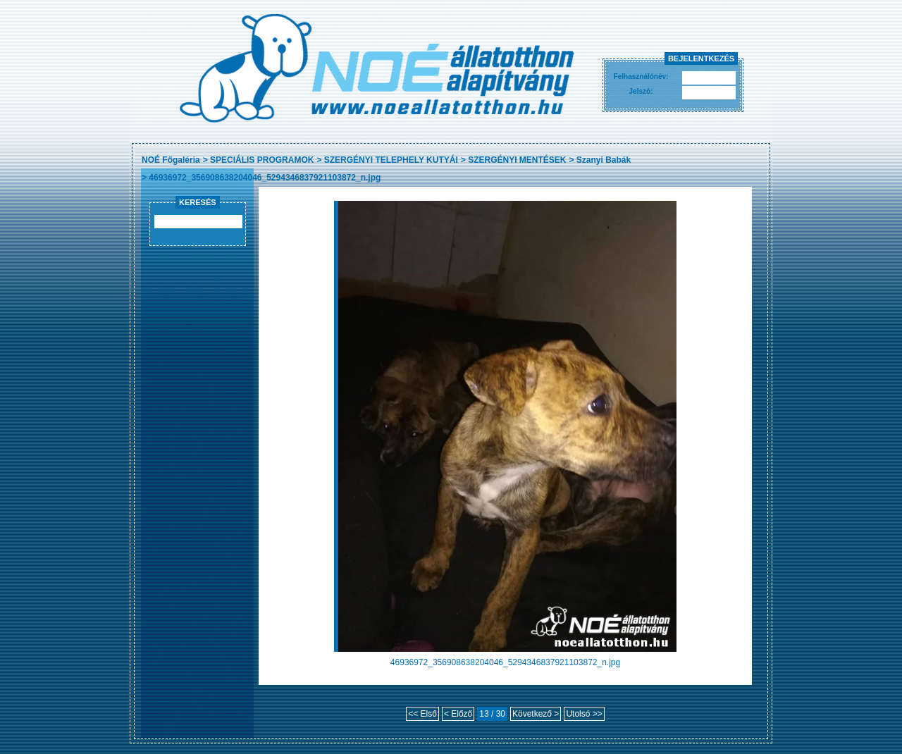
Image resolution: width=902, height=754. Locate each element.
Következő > (535, 714)
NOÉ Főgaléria (171, 160)
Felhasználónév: (641, 76)
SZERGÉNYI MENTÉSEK (517, 160)
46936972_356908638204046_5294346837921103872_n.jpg (265, 178)
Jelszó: (641, 91)
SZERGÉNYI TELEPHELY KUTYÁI (391, 160)
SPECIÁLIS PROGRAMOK (262, 160)
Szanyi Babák (603, 160)
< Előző (458, 714)
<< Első (422, 714)
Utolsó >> (584, 714)
